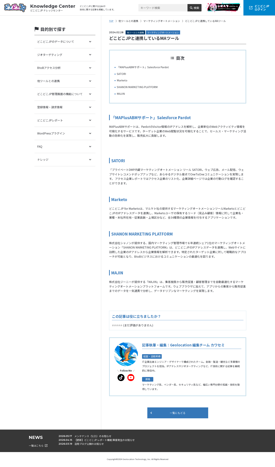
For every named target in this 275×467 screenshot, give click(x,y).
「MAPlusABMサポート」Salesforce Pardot (144, 67)
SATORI (122, 74)
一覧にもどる (177, 413)
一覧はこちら (38, 446)
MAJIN (121, 93)
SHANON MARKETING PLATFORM (138, 87)
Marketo (122, 80)
